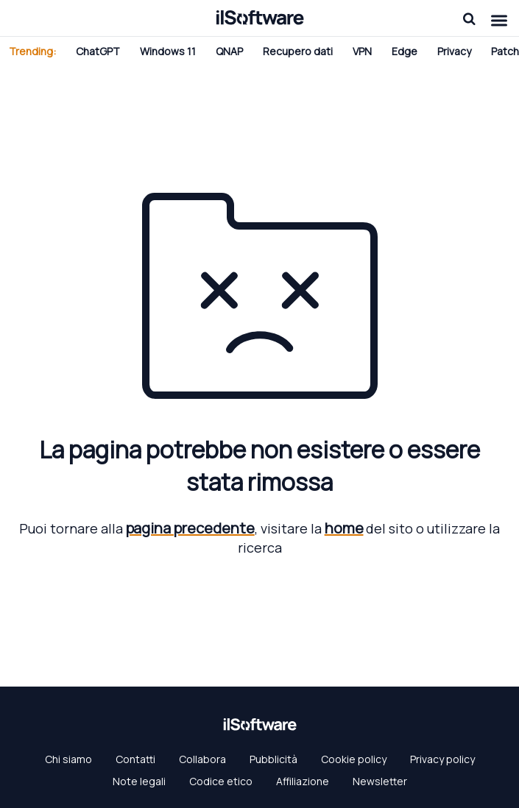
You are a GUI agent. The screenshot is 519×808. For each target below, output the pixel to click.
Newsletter (380, 781)
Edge (404, 51)
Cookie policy (353, 759)
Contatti (135, 759)
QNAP (229, 51)
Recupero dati (298, 51)
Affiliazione (302, 781)
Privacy (454, 51)
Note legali (139, 781)
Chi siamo (68, 759)
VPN (362, 51)
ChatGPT (98, 51)
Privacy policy (442, 759)
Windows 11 (168, 51)
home (344, 528)
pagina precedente (190, 528)
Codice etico (221, 781)
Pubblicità (273, 759)
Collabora (202, 759)
